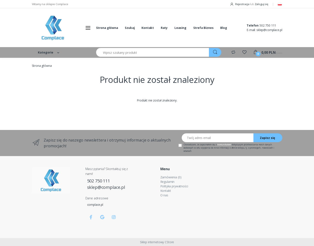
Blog (223, 28)
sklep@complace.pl (269, 30)
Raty (164, 28)
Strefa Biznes (203, 28)
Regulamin (167, 182)
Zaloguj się (261, 4)
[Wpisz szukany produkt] (152, 52)
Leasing (180, 28)
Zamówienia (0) (171, 177)
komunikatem (224, 144)
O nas (164, 195)
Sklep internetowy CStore (157, 242)
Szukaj (130, 28)
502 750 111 (267, 25)
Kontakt (147, 28)
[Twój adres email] (218, 137)
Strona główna (107, 28)
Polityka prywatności (174, 186)
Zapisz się (267, 138)
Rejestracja (240, 4)
